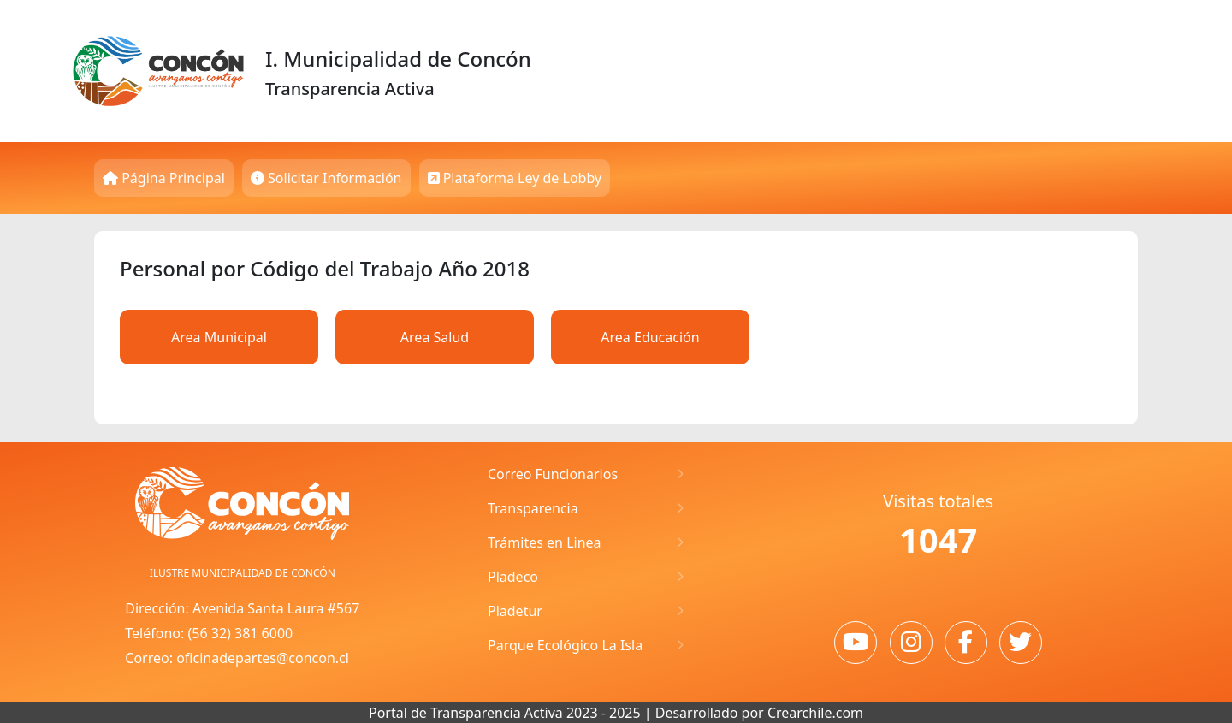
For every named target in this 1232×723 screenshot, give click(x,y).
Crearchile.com (815, 712)
